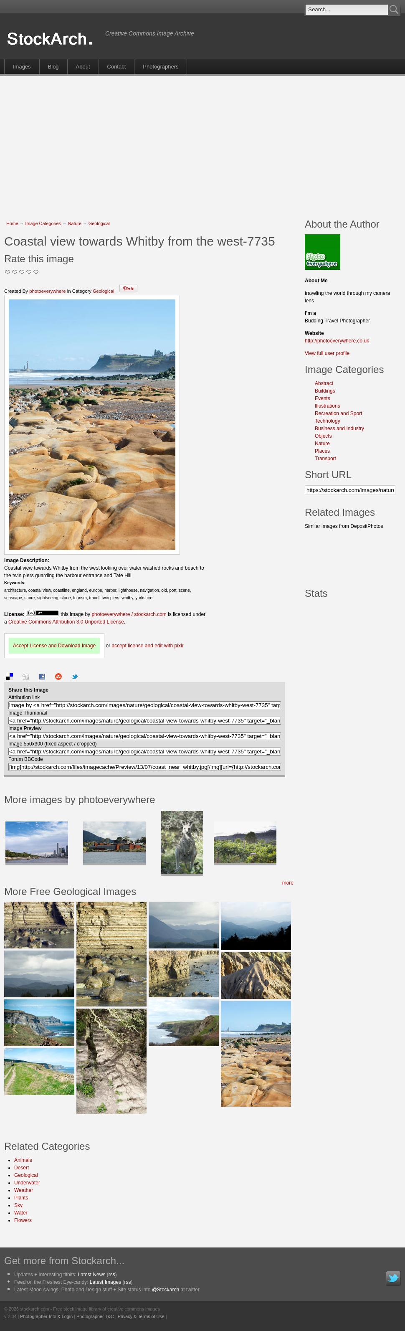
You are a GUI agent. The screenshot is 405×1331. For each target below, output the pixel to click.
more (288, 883)
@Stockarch (166, 1290)
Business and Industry (339, 428)
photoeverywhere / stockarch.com (128, 614)
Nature (74, 223)
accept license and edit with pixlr (147, 646)
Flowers (23, 1220)
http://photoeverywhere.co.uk (337, 341)
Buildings (325, 391)
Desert (21, 1168)
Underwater (27, 1183)
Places (322, 451)
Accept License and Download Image (54, 646)
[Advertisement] (193, 142)
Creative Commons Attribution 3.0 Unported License (66, 622)
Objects (323, 436)
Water (21, 1213)
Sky (18, 1205)
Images (22, 66)
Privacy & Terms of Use (141, 1316)
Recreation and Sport (338, 413)
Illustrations (327, 406)
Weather (23, 1190)
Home (12, 223)
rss (112, 1275)
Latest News (91, 1275)
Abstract (324, 383)
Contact (116, 66)
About (83, 66)
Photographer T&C (95, 1316)
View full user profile (327, 353)
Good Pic (21, 272)
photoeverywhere (47, 291)
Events (322, 398)
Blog (53, 66)
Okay (14, 272)
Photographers (160, 66)
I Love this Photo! (36, 272)
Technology (327, 421)
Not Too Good (7, 272)
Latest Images (105, 1282)
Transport (325, 458)
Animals (23, 1160)
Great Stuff (29, 272)
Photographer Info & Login (46, 1316)
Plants (21, 1198)
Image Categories (43, 223)
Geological (99, 223)
